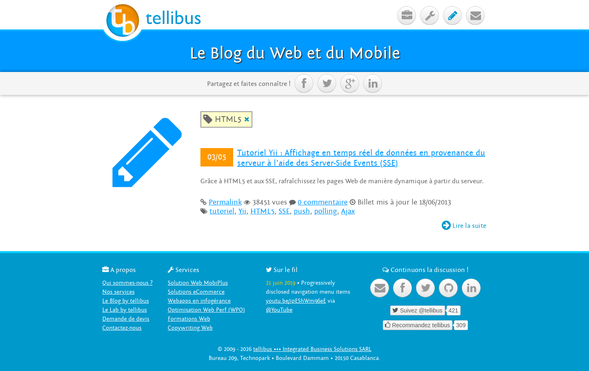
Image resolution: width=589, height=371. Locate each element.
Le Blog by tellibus (125, 300)
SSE (284, 211)
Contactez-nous (122, 327)
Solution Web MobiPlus (198, 282)
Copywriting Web (190, 327)
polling (325, 211)
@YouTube (279, 309)
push (302, 211)
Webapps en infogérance (199, 300)
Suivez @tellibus (417, 310)
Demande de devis (125, 318)
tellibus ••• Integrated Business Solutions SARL (312, 349)
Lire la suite (464, 225)
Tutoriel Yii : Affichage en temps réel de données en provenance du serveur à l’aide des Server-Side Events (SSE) (361, 158)
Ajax (348, 211)
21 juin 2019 (280, 282)
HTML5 (262, 211)
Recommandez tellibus (417, 325)
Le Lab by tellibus (124, 309)
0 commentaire (323, 202)
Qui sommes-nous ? (127, 282)
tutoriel (221, 211)
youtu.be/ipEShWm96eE (296, 300)
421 (453, 310)
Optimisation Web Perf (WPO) (206, 309)
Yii (242, 211)
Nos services (118, 291)
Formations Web (189, 318)
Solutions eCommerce (196, 291)
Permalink (225, 202)
